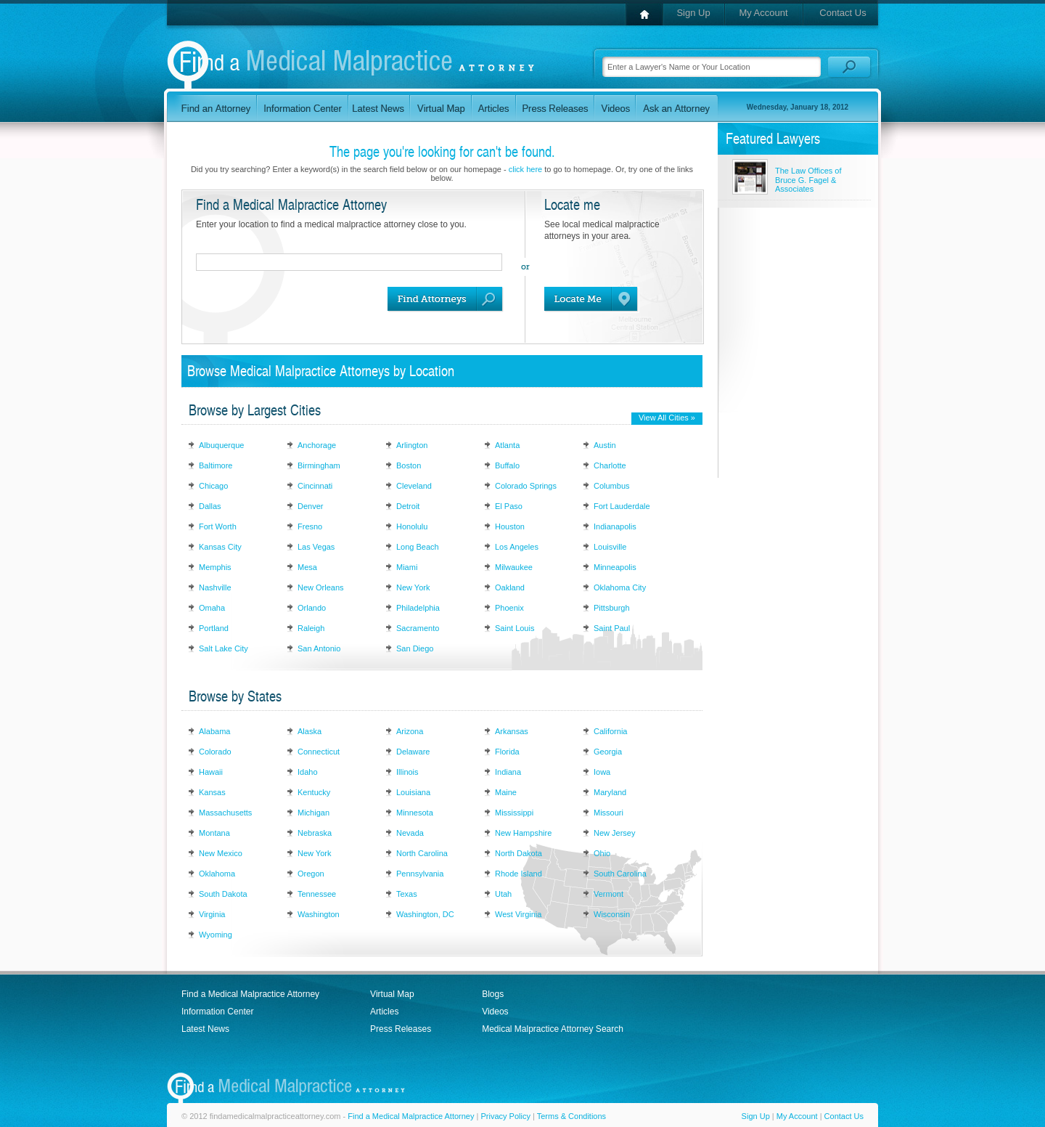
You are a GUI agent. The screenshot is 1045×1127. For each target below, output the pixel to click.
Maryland (610, 792)
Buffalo (507, 465)
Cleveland (414, 485)
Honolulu (411, 526)
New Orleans (321, 587)
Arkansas (511, 731)
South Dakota (223, 894)
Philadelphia (418, 607)
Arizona (409, 731)
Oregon (311, 873)
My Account (763, 12)
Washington (319, 914)
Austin (605, 445)
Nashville (215, 587)
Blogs (493, 994)
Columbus (612, 485)
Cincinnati (315, 485)
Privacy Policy (505, 1116)
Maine (506, 792)
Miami (406, 567)
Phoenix (509, 607)
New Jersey (614, 833)
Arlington (411, 445)
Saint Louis (514, 628)
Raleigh (311, 628)
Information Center (217, 1011)
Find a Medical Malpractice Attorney (250, 994)
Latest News (205, 1029)
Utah (503, 894)
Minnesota (414, 812)
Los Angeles (516, 546)
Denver (310, 506)
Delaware (413, 751)
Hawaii (211, 772)
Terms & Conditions (571, 1116)
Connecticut (319, 751)
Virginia (212, 914)
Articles (384, 1011)
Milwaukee (514, 567)
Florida (507, 751)
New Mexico (220, 853)
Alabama (214, 731)
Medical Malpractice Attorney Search (552, 1029)
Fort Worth (218, 526)
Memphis (215, 567)
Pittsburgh (612, 607)
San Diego (414, 648)
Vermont (608, 894)
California (610, 731)
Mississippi (514, 812)
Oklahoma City (620, 587)
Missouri (608, 812)
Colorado (215, 751)
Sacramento (417, 628)
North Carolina (422, 853)
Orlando (312, 607)
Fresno (310, 526)
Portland (214, 628)
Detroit (407, 506)
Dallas (210, 506)
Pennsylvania (419, 873)
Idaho (308, 772)
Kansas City (220, 546)
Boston (408, 465)
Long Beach (417, 546)
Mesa (307, 567)
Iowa (602, 772)
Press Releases (400, 1029)
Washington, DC (425, 914)
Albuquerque (221, 445)
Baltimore (215, 465)
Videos (495, 1011)
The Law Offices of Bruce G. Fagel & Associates (808, 179)
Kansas (212, 792)
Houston (510, 526)
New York (413, 587)
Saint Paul (612, 628)
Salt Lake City (223, 648)
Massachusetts (225, 812)
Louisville (610, 546)
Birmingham (319, 465)
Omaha (212, 607)
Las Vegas (316, 546)
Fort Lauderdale (622, 506)
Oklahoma (217, 873)
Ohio (602, 853)
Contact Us (842, 12)
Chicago (213, 485)
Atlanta (507, 445)
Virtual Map (392, 994)
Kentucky (314, 792)
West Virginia (518, 914)
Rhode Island (518, 873)
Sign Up (693, 12)
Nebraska (315, 833)
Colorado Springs (526, 485)
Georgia (608, 751)
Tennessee (317, 894)
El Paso (508, 506)
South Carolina (620, 873)
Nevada (410, 833)
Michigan (313, 812)
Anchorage (317, 445)
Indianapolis (615, 526)
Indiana (508, 772)
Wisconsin (612, 914)
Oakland (510, 587)
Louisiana (413, 792)
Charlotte (610, 465)
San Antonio (319, 648)
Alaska (309, 731)
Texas (406, 894)
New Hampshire (523, 833)
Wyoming (215, 934)
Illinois (407, 772)
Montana (214, 833)
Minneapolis (615, 567)
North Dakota (518, 853)
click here (525, 169)
